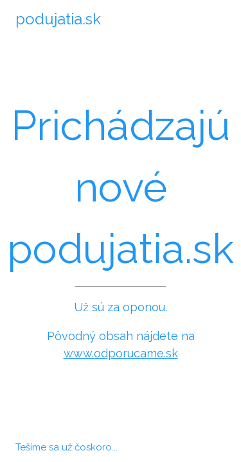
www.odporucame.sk (121, 353)
